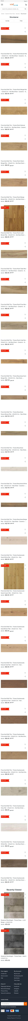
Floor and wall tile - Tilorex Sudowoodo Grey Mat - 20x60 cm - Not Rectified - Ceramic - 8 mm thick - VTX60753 (12, 808)
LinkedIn (16, 990)
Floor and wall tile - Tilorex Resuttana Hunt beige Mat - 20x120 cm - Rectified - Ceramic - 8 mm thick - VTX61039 (13, 378)
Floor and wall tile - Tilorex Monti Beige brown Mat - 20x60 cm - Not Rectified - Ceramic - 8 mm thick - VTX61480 (13, 199)
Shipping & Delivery (6, 986)
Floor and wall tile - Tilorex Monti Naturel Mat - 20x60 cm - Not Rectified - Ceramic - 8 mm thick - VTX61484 (13, 127)
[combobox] (14, 9)
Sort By (7, 20)
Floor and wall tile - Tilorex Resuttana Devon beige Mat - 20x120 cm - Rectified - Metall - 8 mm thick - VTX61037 (14, 450)
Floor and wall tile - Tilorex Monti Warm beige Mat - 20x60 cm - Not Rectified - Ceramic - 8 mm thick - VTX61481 (13, 163)
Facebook (16, 986)
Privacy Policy (4, 990)
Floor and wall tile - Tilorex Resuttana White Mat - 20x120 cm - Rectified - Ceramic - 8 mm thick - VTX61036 (14, 486)
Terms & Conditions (6, 993)
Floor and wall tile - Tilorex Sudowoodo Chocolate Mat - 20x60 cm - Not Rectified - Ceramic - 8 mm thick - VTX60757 (14, 736)
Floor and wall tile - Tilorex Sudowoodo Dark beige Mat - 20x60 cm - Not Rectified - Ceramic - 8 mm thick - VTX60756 (14, 772)
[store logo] (14, 4)
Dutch (2, 0)
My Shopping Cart (18, 975)
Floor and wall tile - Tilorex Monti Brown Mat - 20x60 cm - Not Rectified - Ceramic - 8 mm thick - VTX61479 (14, 56)
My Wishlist (17, 978)
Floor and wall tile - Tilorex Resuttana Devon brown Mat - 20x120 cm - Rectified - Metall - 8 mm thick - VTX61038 (14, 414)
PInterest (16, 993)
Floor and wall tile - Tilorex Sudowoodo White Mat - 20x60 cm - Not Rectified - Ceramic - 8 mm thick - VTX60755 (13, 844)
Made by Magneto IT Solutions (14, 1018)
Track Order (17, 980)
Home (2, 13)
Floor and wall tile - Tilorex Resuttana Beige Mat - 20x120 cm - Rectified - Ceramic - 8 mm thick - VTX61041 (14, 521)
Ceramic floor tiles (10, 13)
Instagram (16, 988)
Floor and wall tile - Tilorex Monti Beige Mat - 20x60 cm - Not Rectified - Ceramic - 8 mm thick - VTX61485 (14, 91)
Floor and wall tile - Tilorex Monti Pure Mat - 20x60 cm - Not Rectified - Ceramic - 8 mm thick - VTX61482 (14, 306)
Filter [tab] (21, 20)
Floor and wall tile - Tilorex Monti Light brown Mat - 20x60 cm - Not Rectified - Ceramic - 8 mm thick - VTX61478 (13, 235)
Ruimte (17, 13)
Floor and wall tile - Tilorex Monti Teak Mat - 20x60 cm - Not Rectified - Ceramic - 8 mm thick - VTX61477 (14, 271)
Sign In (25, 1)
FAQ (2, 978)
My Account (17, 973)
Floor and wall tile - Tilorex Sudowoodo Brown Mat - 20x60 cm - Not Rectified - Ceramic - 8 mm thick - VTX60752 (13, 880)
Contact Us (3, 973)
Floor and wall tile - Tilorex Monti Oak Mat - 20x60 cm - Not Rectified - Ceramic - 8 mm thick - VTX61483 (14, 342)
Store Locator (4, 975)
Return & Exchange (5, 988)
